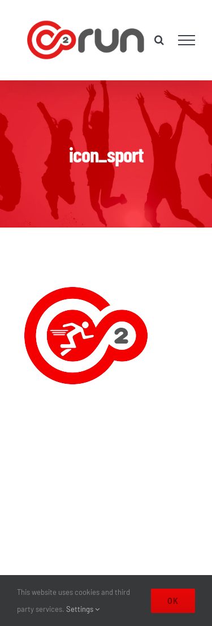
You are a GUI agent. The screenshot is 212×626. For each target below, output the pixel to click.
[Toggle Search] (159, 40)
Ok (173, 601)
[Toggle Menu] (186, 40)
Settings (82, 609)
